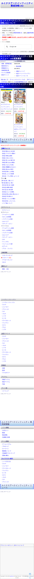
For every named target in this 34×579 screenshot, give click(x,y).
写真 (3, 384)
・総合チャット (4, 75)
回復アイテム (6, 379)
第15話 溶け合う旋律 (8, 185)
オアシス (4, 246)
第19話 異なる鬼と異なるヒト (10, 194)
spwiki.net (12, 576)
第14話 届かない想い (8, 183)
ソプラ (4, 329)
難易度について (6, 451)
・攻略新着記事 (4, 70)
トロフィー (5, 257)
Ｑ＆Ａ (4, 262)
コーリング (5, 391)
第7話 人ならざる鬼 (7, 164)
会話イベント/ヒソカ (22, 75)
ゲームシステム (6, 444)
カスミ (4, 325)
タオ (3, 239)
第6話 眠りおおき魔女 (8, 162)
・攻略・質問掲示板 (6, 63)
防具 (3, 370)
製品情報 (18, 66)
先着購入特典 (6, 437)
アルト (4, 327)
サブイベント (6, 210)
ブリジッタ (5, 309)
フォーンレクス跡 (7, 244)
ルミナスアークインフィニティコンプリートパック (6, 107)
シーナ (4, 316)
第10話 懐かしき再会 (8, 171)
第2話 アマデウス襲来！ (9, 153)
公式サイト (5, 430)
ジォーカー (5, 307)
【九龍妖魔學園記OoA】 (21, 82)
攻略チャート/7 (20, 71)
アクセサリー (6, 372)
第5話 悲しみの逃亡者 (8, 160)
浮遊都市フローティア (8, 453)
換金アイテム (6, 381)
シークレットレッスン (8, 302)
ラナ (3, 311)
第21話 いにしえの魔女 (8, 198)
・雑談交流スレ (4, 66)
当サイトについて (19, 545)
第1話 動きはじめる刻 (8, 151)
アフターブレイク (7, 260)
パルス (4, 313)
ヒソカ (4, 318)
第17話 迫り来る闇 (7, 189)
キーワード (5, 448)
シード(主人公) (6, 461)
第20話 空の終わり (7, 196)
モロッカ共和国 (6, 217)
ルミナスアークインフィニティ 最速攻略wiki (17, 4)
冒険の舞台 (5, 455)
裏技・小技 (5, 269)
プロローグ (5, 446)
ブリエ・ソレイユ (7, 248)
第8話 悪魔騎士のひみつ (9, 167)
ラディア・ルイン (7, 223)
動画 (3, 432)
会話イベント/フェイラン (23, 73)
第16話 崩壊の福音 (7, 187)
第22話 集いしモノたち (8, 201)
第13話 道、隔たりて (8, 180)
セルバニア (5, 221)
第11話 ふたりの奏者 (8, 173)
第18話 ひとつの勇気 (8, 192)
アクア (4, 304)
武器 (3, 368)
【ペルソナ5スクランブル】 (17, 79)
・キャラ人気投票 (5, 72)
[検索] (18, 47)
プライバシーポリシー (6, 545)
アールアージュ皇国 (8, 214)
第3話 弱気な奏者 (7, 155)
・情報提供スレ (4, 68)
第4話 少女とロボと (7, 158)
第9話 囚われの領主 (7, 169)
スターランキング (7, 255)
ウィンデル (5, 241)
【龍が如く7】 (4, 79)
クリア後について (7, 203)
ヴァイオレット (6, 320)
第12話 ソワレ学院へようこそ (10, 176)
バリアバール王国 (7, 219)
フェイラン (5, 322)
